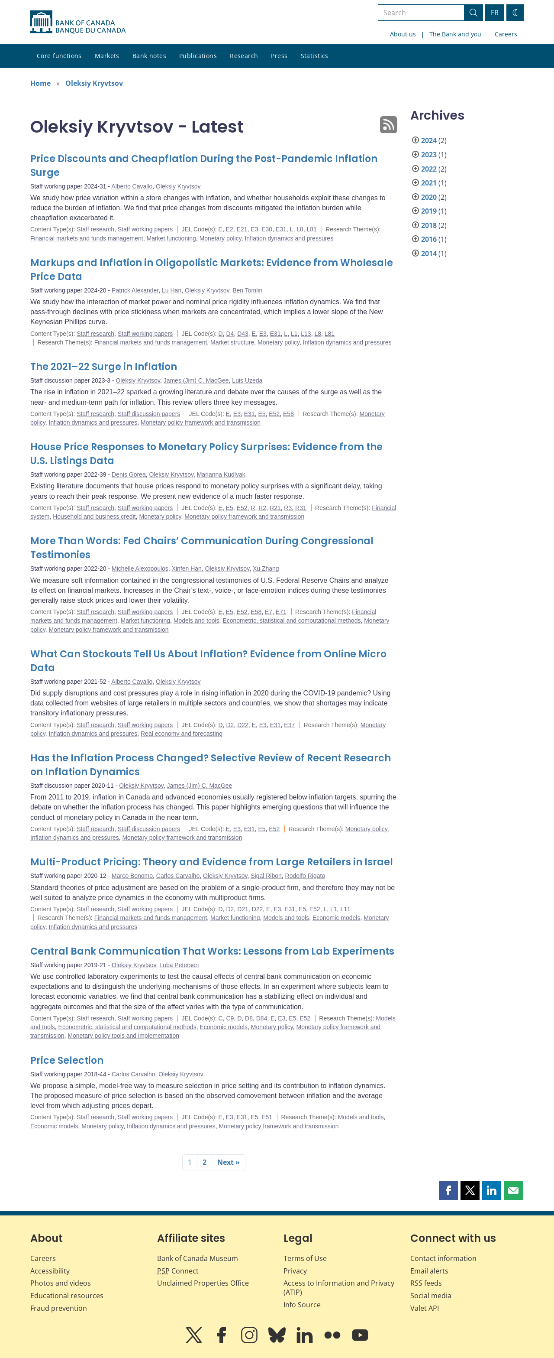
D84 (261, 1018)
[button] (448, 1190)
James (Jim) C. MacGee (196, 380)
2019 (429, 211)
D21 (242, 909)
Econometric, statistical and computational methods (291, 620)
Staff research (95, 229)
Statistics (315, 56)
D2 (230, 724)
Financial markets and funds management (86, 238)
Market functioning (171, 238)
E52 (274, 413)
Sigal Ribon (266, 875)
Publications (198, 56)
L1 (294, 333)
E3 (254, 229)
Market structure (232, 342)
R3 (288, 507)
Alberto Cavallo (131, 186)
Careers (506, 34)
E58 (288, 413)
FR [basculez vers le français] (495, 12)
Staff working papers (145, 229)
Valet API (424, 1308)
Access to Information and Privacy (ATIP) (338, 1287)
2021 (429, 183)
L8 (299, 229)
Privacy (295, 1271)
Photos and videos (60, 1283)
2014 (429, 253)
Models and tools (196, 620)
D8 (249, 1018)
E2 (229, 229)
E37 (289, 724)
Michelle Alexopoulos (140, 568)
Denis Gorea (129, 474)
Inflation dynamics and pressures (289, 238)
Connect (178, 1271)
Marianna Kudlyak (221, 474)
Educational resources (66, 1295)
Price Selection (66, 1060)
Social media (430, 1295)
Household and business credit (94, 516)
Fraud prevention (58, 1308)
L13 (306, 333)
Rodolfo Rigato (305, 875)
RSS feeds (426, 1283)
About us (403, 34)
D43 (242, 333)
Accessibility (50, 1271)
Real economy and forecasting (181, 733)
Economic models (336, 917)
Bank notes (149, 56)
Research (244, 56)
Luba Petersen (179, 965)
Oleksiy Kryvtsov (94, 83)
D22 (242, 724)
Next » (228, 1162)
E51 (266, 1117)
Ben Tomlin (247, 290)
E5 (261, 413)
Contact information (443, 1258)
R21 (275, 507)
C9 (230, 1018)
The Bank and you (455, 34)
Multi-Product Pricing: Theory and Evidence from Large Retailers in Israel (211, 862)
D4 (230, 333)
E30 (266, 229)
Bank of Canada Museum (197, 1258)
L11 (345, 909)
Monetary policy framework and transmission (201, 422)
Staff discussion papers (149, 413)
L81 (312, 229)
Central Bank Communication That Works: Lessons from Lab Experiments (212, 951)
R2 (262, 507)
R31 (300, 507)
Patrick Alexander (135, 290)
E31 (281, 229)
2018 (429, 225)
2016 (429, 239)
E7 (268, 611)
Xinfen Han (187, 568)
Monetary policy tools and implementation (123, 1035)
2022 (429, 169)
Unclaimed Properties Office (203, 1283)
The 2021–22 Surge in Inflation (103, 367)
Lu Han (171, 290)
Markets (107, 56)
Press (279, 56)
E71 (281, 611)
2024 (429, 140)
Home (40, 83)
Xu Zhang (266, 568)
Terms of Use (305, 1258)
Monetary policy (221, 238)
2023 (429, 154)
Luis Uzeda (247, 380)
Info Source (302, 1304)
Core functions (59, 56)
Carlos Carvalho (178, 875)
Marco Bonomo (132, 875)
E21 (242, 229)
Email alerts (429, 1271)
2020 (429, 197)
